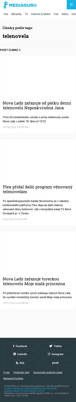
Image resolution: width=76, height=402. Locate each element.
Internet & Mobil (40, 14)
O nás (6, 372)
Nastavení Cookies (13, 378)
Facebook (20, 346)
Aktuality (16, 14)
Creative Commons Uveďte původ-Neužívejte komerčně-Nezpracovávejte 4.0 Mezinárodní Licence (30, 389)
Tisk (56, 14)
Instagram (55, 354)
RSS (20, 363)
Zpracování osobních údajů (47, 372)
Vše (6, 14)
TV (26, 14)
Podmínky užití (21, 372)
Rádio (65, 14)
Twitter (55, 346)
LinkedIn (20, 354)
